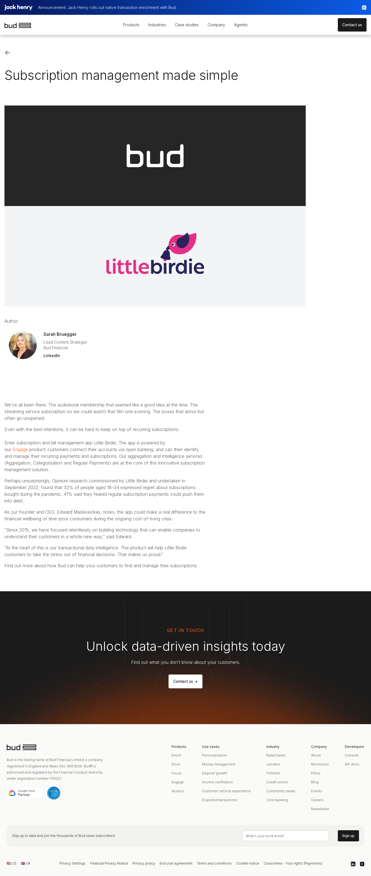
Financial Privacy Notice (109, 863)
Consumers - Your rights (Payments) (293, 863)
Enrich (176, 755)
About (316, 755)
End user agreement (176, 863)
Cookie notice (247, 863)
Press (316, 773)
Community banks (280, 791)
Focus (177, 773)
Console (352, 755)
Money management (218, 764)
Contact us (352, 25)
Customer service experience (226, 791)
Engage (20, 449)
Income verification (217, 782)
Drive (176, 764)
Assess (178, 791)
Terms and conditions (214, 863)
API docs (352, 764)
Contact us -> (185, 681)
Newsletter (320, 809)
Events (316, 791)
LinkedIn (52, 355)
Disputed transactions (219, 800)
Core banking (277, 800)
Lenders (273, 764)
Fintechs (273, 773)
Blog (315, 782)
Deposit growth (214, 773)
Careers (317, 800)
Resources (320, 764)
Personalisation (214, 755)
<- (7, 52)
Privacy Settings (72, 863)
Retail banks (276, 755)
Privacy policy (143, 863)
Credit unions (277, 782)
